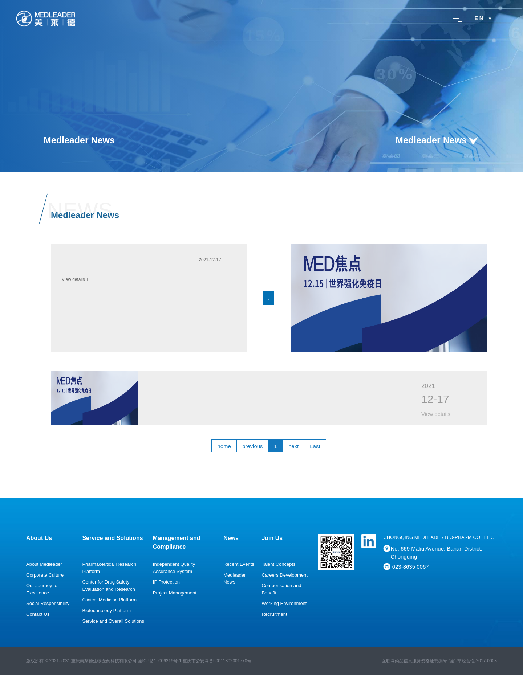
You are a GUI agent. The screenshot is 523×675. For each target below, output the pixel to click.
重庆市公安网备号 (217, 660)
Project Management (174, 593)
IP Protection (166, 582)
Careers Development (284, 575)
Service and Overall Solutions (113, 621)
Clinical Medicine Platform (109, 599)
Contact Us (37, 614)
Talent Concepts (278, 564)
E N (479, 18)
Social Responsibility (47, 603)
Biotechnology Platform (106, 610)
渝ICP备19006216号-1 (160, 660)
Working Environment (284, 603)
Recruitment (274, 614)
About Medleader (44, 564)
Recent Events (238, 564)
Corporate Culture (45, 575)
